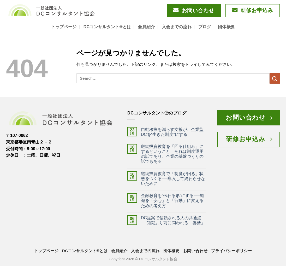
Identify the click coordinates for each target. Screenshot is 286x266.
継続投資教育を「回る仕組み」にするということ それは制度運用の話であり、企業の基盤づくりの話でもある (172, 154)
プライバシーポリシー (231, 251)
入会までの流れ (177, 27)
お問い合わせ (195, 251)
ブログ (204, 27)
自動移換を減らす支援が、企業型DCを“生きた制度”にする (172, 132)
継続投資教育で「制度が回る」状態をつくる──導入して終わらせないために (173, 178)
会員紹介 (146, 27)
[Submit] (275, 78)
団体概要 (226, 27)
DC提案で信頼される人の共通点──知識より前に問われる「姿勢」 (173, 220)
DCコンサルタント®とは (107, 27)
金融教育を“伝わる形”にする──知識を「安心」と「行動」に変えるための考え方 (172, 200)
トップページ (64, 27)
